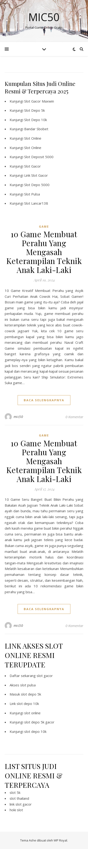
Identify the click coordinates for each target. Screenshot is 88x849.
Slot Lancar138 (36, 203)
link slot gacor (21, 804)
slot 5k (15, 792)
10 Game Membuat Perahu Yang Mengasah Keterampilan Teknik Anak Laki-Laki (44, 252)
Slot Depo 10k (35, 119)
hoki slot (16, 809)
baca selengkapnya (44, 400)
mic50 (18, 416)
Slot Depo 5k (34, 110)
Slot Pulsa (32, 194)
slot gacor (45, 675)
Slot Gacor (32, 166)
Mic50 (44, 17)
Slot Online (32, 138)
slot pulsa (28, 685)
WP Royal (60, 840)
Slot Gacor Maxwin (39, 101)
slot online (32, 713)
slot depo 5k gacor (39, 722)
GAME (44, 227)
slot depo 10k (28, 703)
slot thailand (19, 798)
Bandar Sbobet (36, 128)
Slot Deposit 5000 (39, 156)
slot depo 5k (31, 694)
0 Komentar (74, 416)
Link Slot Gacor (36, 175)
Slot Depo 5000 (37, 184)
